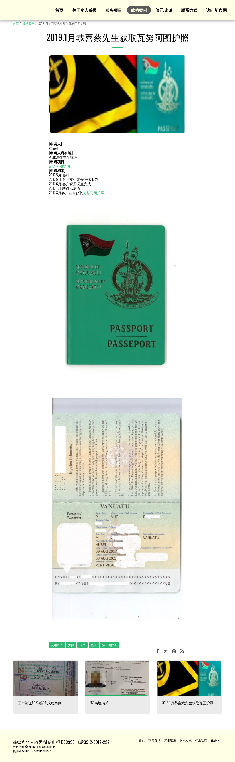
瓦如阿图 (57, 645)
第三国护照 (109, 645)
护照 (71, 645)
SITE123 (26, 751)
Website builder (42, 751)
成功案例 (28, 23)
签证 (94, 645)
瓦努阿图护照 (59, 166)
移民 (82, 645)
